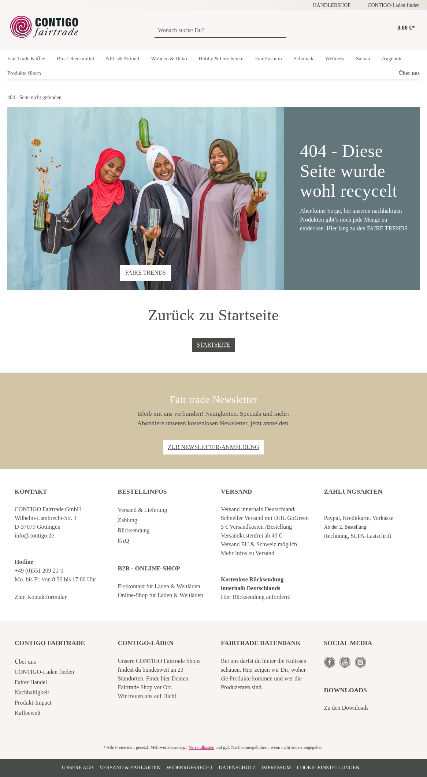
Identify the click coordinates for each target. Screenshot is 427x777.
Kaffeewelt (28, 713)
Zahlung (127, 520)
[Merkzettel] (374, 27)
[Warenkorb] (404, 27)
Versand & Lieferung (142, 510)
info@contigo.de (34, 535)
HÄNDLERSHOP (331, 5)
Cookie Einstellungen (328, 767)
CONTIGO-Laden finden (394, 5)
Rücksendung (134, 530)
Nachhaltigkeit (32, 692)
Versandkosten (201, 747)
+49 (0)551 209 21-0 (39, 570)
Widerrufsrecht (190, 767)
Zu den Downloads (346, 708)
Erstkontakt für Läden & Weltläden (159, 586)
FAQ (123, 541)
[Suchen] (283, 31)
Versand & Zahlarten (129, 767)
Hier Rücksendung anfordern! (256, 597)
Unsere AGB (78, 767)
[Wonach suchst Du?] (217, 31)
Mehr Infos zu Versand (247, 553)
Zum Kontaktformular (41, 597)
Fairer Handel (31, 682)
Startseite (213, 345)
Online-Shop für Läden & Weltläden (160, 595)
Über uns (25, 662)
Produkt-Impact (33, 702)
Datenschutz (237, 767)
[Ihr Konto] (384, 27)
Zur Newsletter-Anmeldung (213, 447)
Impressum (276, 767)
